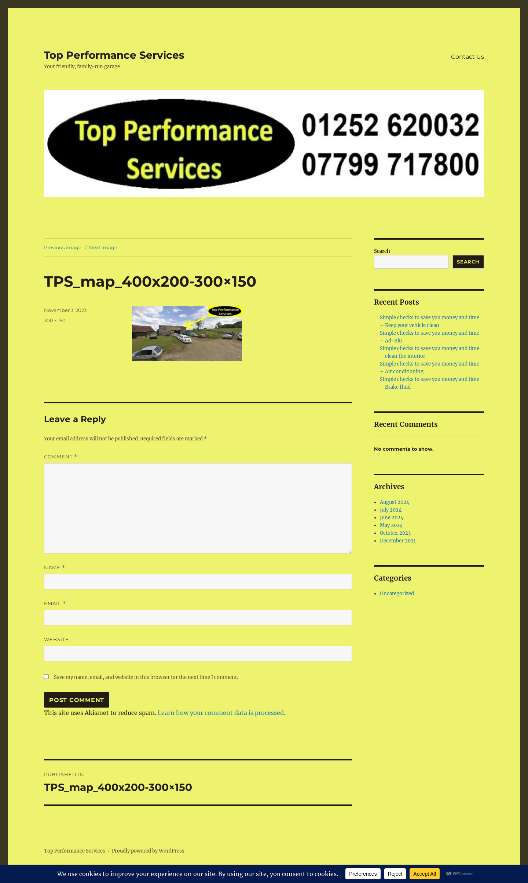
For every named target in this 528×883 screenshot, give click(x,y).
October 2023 (395, 533)
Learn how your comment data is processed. (221, 712)
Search (382, 251)
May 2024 (391, 525)
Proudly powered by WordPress (148, 851)
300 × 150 (55, 320)
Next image (103, 247)
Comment (60, 457)
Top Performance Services (114, 55)
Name (54, 567)
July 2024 (391, 510)
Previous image (62, 247)
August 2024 (394, 502)
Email (55, 603)
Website (56, 639)
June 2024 (391, 518)
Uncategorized (397, 594)
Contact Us (467, 56)
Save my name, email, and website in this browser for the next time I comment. (146, 677)
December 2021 (398, 541)
